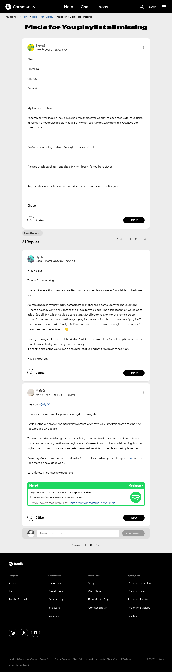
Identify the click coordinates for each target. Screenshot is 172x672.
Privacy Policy (46, 659)
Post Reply (133, 533)
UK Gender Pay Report (19, 664)
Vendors (53, 616)
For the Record (18, 599)
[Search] (142, 6)
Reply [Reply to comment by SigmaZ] (134, 220)
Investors (54, 608)
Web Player (95, 591)
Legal (11, 659)
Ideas (102, 7)
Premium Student (139, 608)
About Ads (78, 659)
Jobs (12, 591)
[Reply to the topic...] (78, 533)
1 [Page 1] (130, 239)
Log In (152, 7)
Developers (55, 591)
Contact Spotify (98, 608)
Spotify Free (135, 616)
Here (129, 458)
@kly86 (45, 404)
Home (25, 17)
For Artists (54, 583)
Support (93, 583)
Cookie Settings (62, 659)
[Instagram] (13, 633)
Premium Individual (139, 583)
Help (68, 7)
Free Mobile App (98, 599)
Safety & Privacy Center (27, 659)
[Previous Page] (120, 239)
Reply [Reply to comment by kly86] (134, 373)
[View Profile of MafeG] (40, 390)
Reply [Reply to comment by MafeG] (134, 518)
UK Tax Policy (125, 659)
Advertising (55, 599)
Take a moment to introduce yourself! (92, 503)
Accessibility (91, 659)
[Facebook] (35, 633)
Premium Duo (136, 591)
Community (20, 7)
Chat (85, 7)
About (12, 583)
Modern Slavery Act (108, 659)
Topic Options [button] (31, 233)
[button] (143, 47)
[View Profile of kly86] (39, 257)
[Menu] (164, 6)
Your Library (47, 17)
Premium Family (138, 599)
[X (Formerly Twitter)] (24, 633)
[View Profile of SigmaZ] (40, 46)
